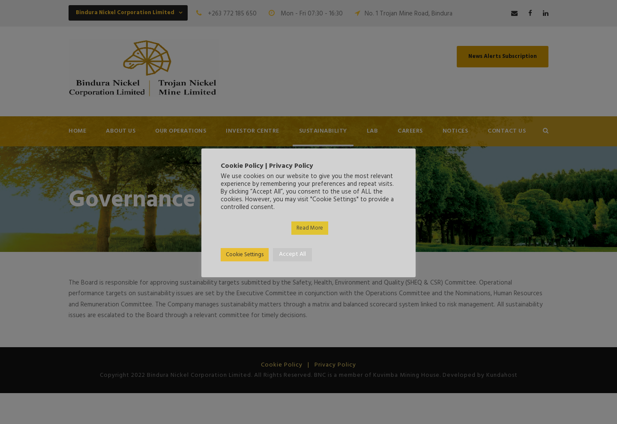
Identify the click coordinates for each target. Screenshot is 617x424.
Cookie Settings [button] (245, 254)
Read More (310, 228)
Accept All (292, 254)
